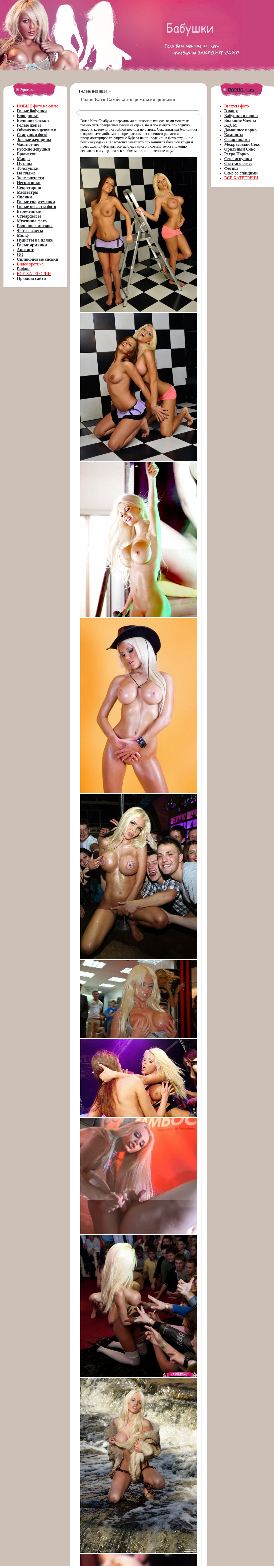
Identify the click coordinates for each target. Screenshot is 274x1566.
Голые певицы (93, 91)
